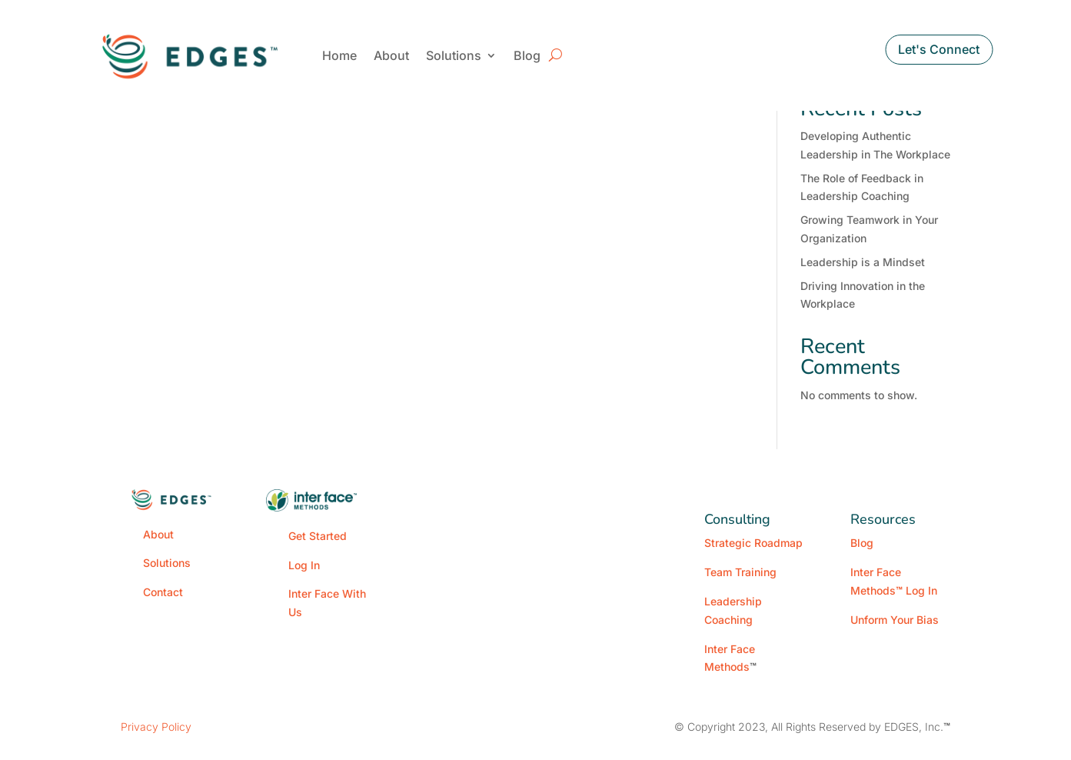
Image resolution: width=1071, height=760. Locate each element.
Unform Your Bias (894, 619)
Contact (163, 591)
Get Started (317, 535)
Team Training (740, 571)
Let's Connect (939, 49)
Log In (304, 565)
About (391, 55)
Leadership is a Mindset (862, 261)
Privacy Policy (156, 726)
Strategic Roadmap (753, 542)
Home (339, 55)
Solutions (453, 55)
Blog (527, 55)
